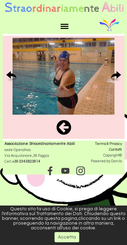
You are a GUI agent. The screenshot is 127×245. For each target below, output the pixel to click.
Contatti (115, 149)
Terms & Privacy (108, 144)
